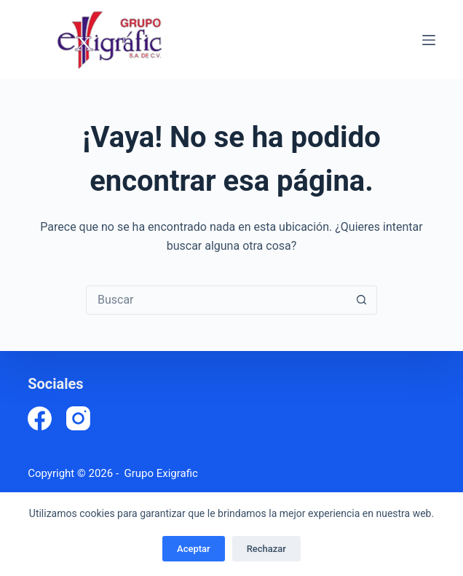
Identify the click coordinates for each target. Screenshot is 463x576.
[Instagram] (78, 418)
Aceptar (193, 548)
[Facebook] (40, 418)
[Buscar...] (217, 300)
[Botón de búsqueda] (361, 300)
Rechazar (266, 548)
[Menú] (428, 40)
